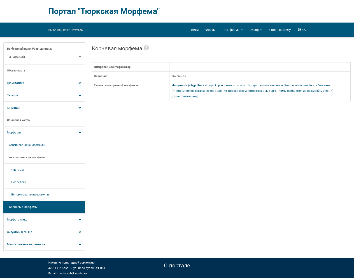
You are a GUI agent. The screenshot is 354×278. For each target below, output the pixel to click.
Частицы (15, 169)
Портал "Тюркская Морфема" (104, 11)
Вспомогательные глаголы (28, 194)
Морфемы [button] (44, 133)
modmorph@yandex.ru (72, 273)
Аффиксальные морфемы (26, 145)
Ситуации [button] (44, 108)
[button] (232, 30)
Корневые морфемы (22, 207)
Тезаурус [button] (44, 95)
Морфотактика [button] (44, 220)
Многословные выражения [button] (44, 244)
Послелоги (16, 182)
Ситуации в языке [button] (44, 232)
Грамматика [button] (44, 83)
